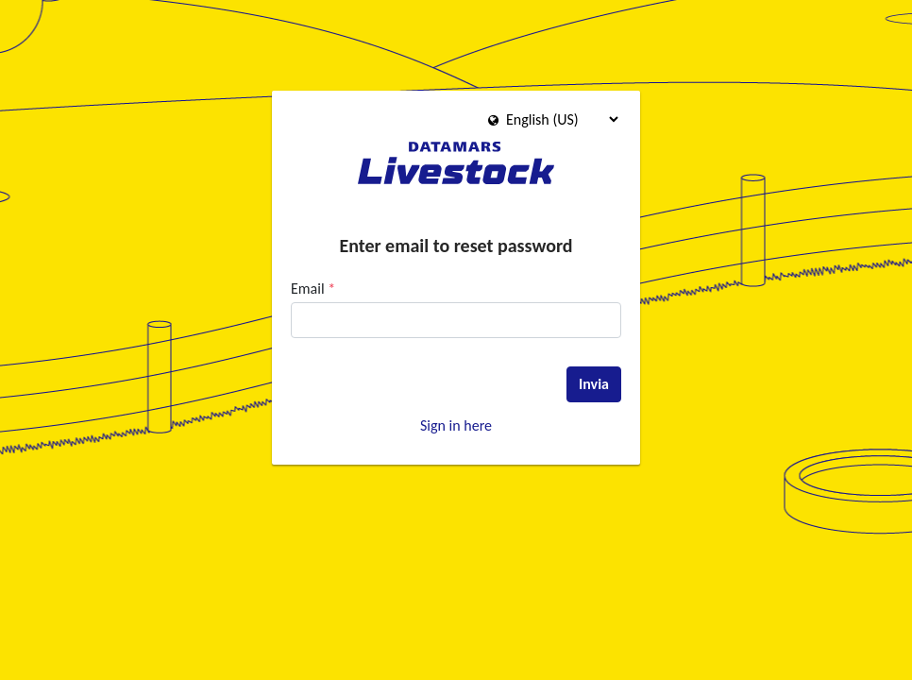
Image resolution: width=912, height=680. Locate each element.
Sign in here (456, 425)
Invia (594, 384)
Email (313, 289)
